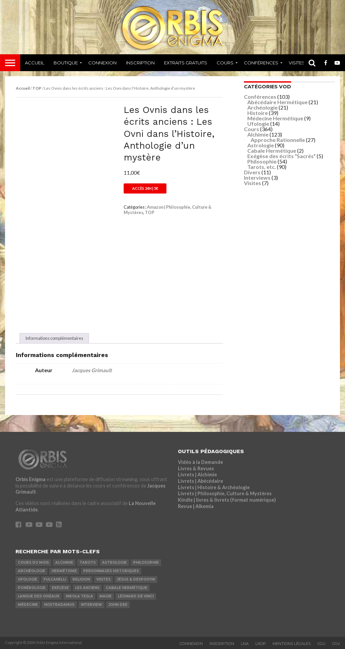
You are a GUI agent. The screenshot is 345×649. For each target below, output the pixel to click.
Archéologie (262, 107)
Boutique (66, 62)
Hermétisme (64, 571)
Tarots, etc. (261, 167)
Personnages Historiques (111, 571)
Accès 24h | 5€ (145, 188)
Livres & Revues (196, 468)
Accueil (34, 62)
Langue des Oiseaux (38, 596)
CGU (321, 643)
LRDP (260, 643)
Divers (252, 172)
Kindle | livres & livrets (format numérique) (227, 500)
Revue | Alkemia (196, 506)
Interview (91, 604)
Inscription (140, 62)
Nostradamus (59, 604)
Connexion (102, 62)
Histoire (257, 113)
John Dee (117, 604)
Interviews (257, 177)
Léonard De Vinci (136, 596)
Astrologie (260, 145)
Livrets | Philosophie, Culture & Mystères (225, 493)
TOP (36, 88)
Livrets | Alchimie (197, 474)
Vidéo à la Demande (200, 462)
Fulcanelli (54, 579)
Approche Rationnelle (278, 140)
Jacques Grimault (92, 370)
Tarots (88, 562)
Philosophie (262, 161)
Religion (81, 579)
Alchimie (258, 134)
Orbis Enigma (30, 479)
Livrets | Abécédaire (200, 481)
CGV (336, 643)
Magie (105, 596)
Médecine (28, 604)
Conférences (261, 62)
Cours (225, 62)
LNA (245, 643)
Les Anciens (87, 588)
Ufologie (258, 123)
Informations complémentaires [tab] (54, 338)
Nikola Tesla (79, 596)
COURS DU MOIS (33, 562)
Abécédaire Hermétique (277, 102)
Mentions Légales (292, 643)
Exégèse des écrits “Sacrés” (281, 156)
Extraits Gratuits (185, 62)
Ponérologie (31, 588)
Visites (297, 62)
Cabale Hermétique (271, 150)
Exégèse (60, 588)
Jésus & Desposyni (136, 579)
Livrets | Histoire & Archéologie (214, 487)
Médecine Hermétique (275, 118)
